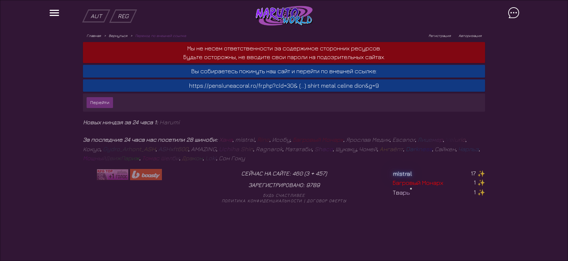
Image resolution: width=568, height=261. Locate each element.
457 (320, 173)
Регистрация (440, 35)
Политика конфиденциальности (262, 200)
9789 (313, 184)
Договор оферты (326, 200)
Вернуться (118, 35)
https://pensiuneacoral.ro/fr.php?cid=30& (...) (247, 85)
